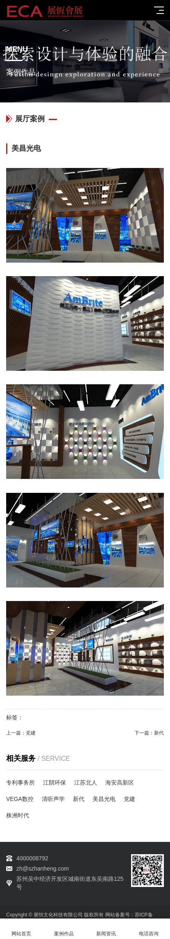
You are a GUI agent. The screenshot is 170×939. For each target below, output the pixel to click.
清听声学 (53, 799)
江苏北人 (85, 782)
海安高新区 (119, 782)
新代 (159, 733)
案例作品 (64, 929)
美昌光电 (104, 799)
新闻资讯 (106, 929)
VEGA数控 (20, 799)
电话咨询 (148, 929)
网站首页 (21, 929)
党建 (31, 733)
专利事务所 (20, 782)
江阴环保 (54, 782)
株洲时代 (17, 815)
